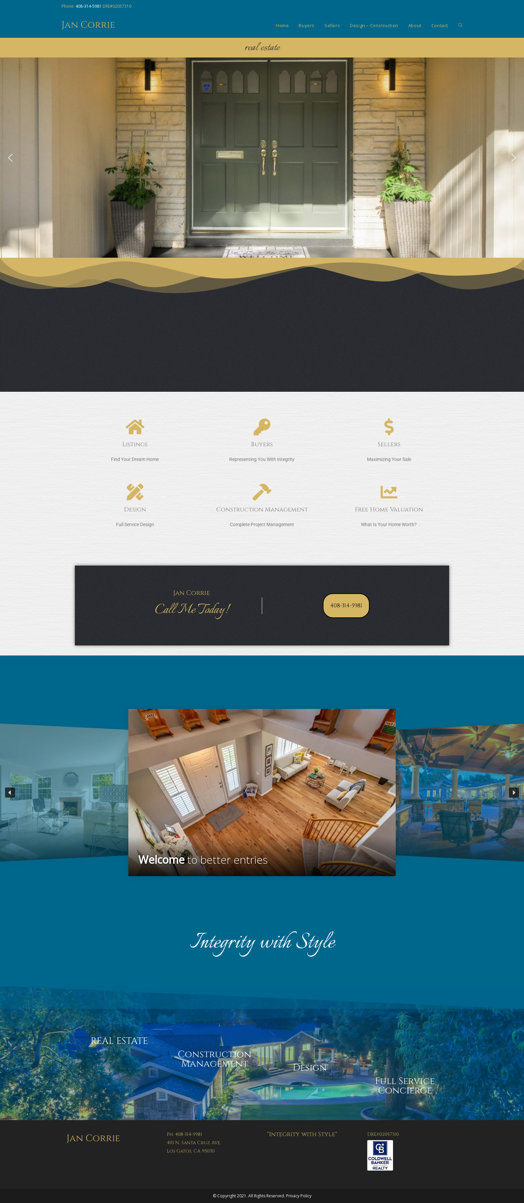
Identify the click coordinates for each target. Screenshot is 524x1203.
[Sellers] (389, 426)
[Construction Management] (262, 492)
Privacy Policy (298, 1196)
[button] (10, 157)
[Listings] (135, 426)
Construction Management (262, 509)
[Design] (135, 492)
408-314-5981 (89, 6)
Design (135, 509)
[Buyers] (262, 426)
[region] (262, 792)
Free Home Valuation (389, 509)
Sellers (389, 444)
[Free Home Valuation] (389, 492)
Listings (134, 444)
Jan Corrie (88, 25)
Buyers (262, 444)
